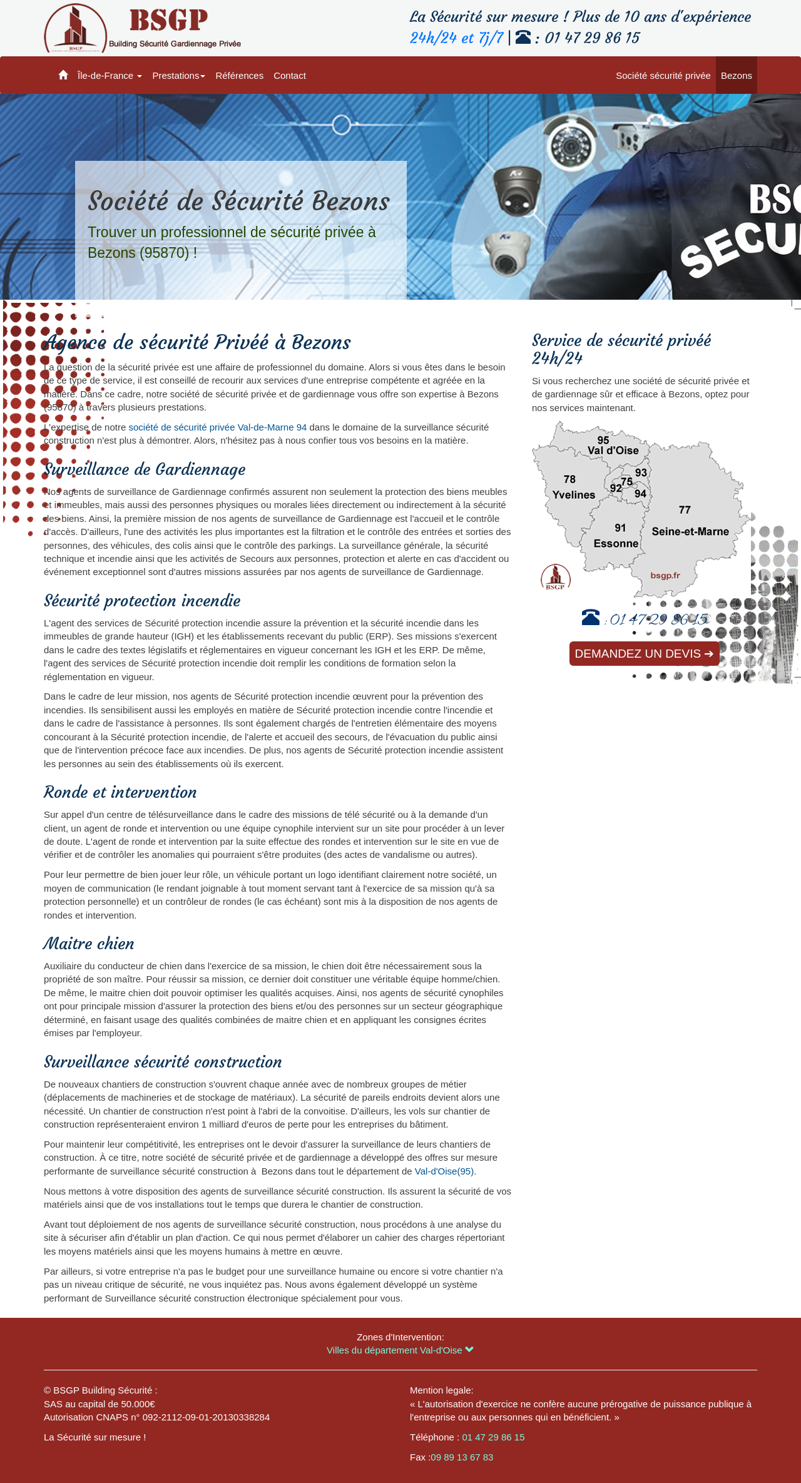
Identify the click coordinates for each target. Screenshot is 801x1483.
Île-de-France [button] (110, 75)
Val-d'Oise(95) (444, 1171)
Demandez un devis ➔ (645, 653)
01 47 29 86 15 (658, 622)
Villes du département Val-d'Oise (400, 1350)
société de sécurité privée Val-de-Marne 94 (217, 427)
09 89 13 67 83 (462, 1457)
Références (239, 75)
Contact (289, 75)
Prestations (178, 75)
